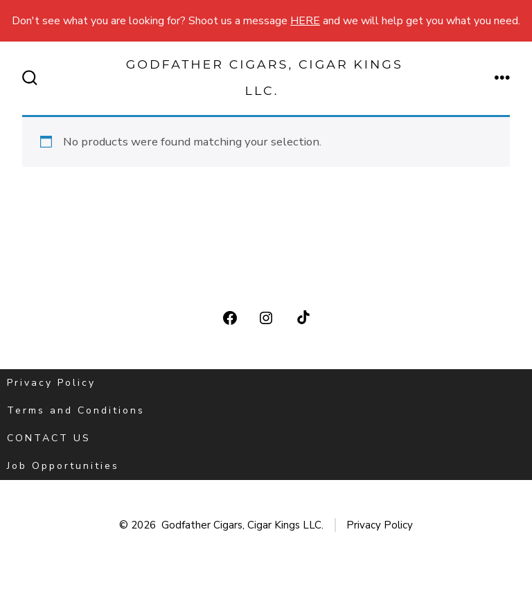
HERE (305, 20)
